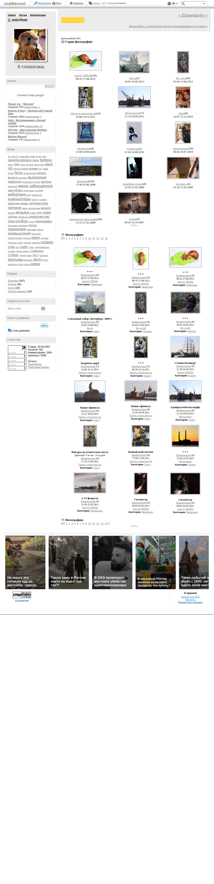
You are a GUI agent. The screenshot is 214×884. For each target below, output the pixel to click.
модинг (46, 208)
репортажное (181, 148)
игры (18, 190)
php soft (29, 165)
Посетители (34, 364)
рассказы (36, 234)
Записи (12, 15)
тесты (11, 287)
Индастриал (132, 113)
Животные (96, 284)
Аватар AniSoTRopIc (30, 44)
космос (35, 199)
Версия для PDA (190, 597)
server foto (39, 165)
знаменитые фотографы (83, 219)
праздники (17, 229)
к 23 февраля (90, 498)
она (11, 221)
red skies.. (181, 183)
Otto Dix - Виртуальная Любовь (27, 130)
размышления (19, 233)
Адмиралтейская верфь (185, 407)
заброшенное (41, 186)
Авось (96, 3)
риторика (12, 243)
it (13, 165)
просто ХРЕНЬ (83, 75)
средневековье (42, 247)
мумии (33, 213)
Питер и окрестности (83, 113)
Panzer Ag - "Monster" (21, 104)
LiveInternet (16, 4)
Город (96, 331)
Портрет (147, 331)
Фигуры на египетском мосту (89, 452)
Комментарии (38, 15)
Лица (181, 113)
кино (29, 195)
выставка (22, 178)
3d (9, 156)
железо (46, 181)
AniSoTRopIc (9, 20)
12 (97, 238)
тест (35, 255)
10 (89, 238)
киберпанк (17, 194)
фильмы (15, 259)
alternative (25, 156)
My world (181, 78)
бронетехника (30, 173)
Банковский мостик (140, 451)
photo (22, 165)
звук (11, 190)
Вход (58, 3)
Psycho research (17, 291)
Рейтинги (78, 3)
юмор (35, 264)
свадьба (36, 243)
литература (38, 203)
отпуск (31, 222)
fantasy (46, 160)
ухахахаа (43, 255)
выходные (37, 177)
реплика (27, 238)
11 (93, 238)
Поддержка (169, 3)
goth (10, 165)
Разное (147, 375)
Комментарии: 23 (34, 126)
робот (20, 243)
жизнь (23, 186)
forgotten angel (90, 363)
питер (32, 225)
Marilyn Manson (17, 136)
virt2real (16, 169)
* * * (90, 271)
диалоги (14, 182)
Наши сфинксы (90, 407)
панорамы (43, 221)
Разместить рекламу (190, 602)
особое (21, 221)
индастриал (29, 190)
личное (14, 208)
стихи (13, 255)
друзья (37, 182)
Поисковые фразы (38, 367)
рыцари (27, 243)
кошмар (43, 199)
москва (11, 213)
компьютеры (19, 199)
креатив (13, 203)
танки (29, 255)
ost (16, 164)
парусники (13, 225)
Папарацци (96, 510)
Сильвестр (141, 499)
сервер (47, 242)
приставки (31, 229)
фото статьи (24, 264)
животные (13, 186)
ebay (35, 160)
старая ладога (22, 251)
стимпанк (36, 251)
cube (44, 156)
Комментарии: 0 (33, 116)
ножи (47, 212)
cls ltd (38, 156)
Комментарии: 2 (31, 107)
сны (11, 247)
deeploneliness (20, 160)
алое (24, 168)
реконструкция (15, 238)
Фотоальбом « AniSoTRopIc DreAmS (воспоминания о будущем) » (168, 26)
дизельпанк (27, 182)
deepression (83, 148)
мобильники (34, 208)
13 (102, 238)
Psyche (12, 284)
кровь (24, 203)
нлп (39, 212)
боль (18, 173)
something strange (133, 183)
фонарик (28, 260)
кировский (83, 181)
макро (25, 208)
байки (45, 169)
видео (41, 173)
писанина (23, 225)
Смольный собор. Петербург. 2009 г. (90, 318)
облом (12, 216)
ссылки (11, 251)
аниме (33, 168)
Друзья (23, 15)
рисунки (44, 238)
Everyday (13, 280)
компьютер (37, 195)
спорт (31, 247)
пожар (132, 219)
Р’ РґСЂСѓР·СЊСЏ (33, 66)
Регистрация (44, 3)
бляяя (11, 173)
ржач (36, 238)
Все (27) (50, 85)
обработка (23, 217)
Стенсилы (133, 148)
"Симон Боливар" (185, 362)
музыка (22, 212)
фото (38, 259)
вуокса (13, 177)
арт (40, 169)
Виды (132, 78)
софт (24, 247)
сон (17, 247)
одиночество (39, 217)
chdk (33, 156)
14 (106, 238)
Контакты (190, 599)
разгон (40, 229)
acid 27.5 (15, 156)
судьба (22, 255)
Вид (175, 4)
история (39, 190)
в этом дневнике (20, 330)
